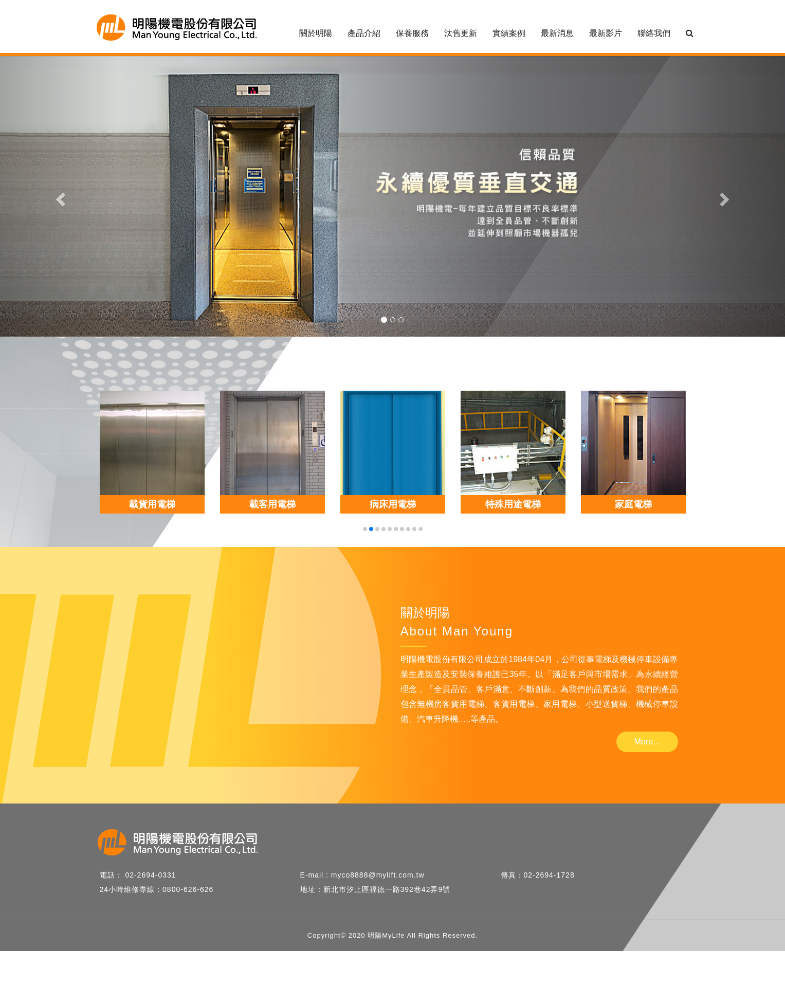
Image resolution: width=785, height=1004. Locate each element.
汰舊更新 (460, 33)
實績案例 (508, 33)
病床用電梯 (393, 504)
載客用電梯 (272, 504)
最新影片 (605, 33)
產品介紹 (364, 33)
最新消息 (557, 33)
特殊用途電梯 (513, 504)
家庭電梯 (633, 504)
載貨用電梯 (152, 504)
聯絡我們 (653, 33)
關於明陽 (315, 33)
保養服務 (412, 33)
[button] (59, 196)
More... (647, 741)
